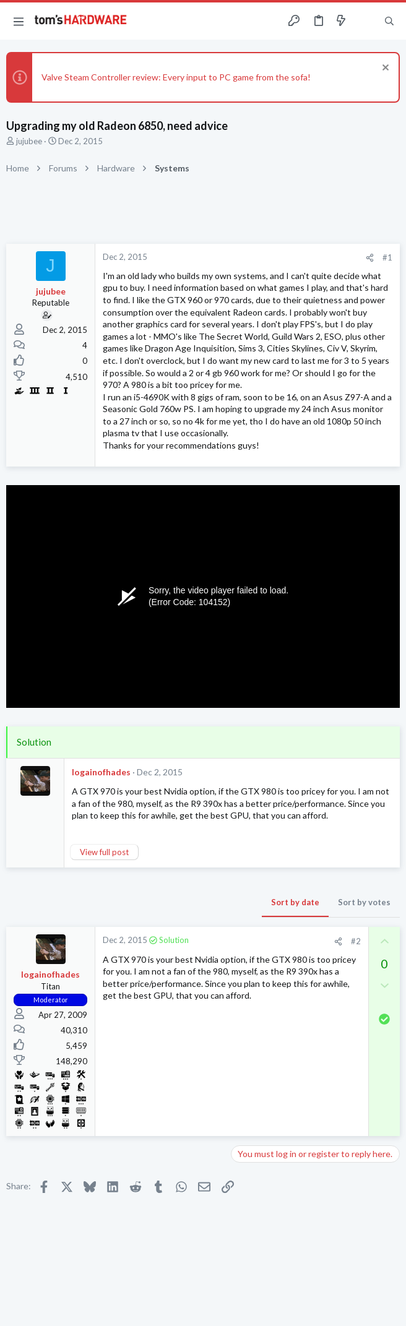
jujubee (29, 141)
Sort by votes (364, 902)
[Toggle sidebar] (365, 21)
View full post (104, 852)
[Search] (389, 21)
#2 (356, 941)
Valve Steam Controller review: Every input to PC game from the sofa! (176, 77)
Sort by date (295, 902)
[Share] (369, 258)
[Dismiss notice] (384, 68)
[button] (18, 21)
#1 (387, 257)
